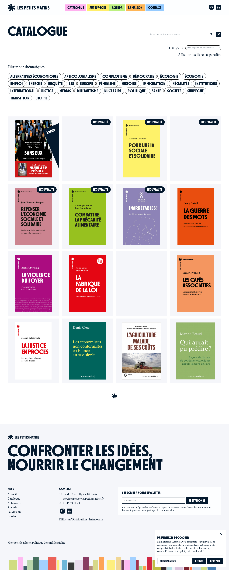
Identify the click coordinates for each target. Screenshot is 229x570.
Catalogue (75, 8)
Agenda (117, 8)
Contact (155, 8)
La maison (135, 8)
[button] (221, 534)
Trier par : (175, 48)
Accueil (12, 494)
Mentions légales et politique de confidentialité (36, 543)
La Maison (14, 511)
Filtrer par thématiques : (27, 67)
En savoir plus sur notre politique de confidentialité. (148, 510)
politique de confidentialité (192, 551)
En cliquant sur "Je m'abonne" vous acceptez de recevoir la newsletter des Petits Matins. (167, 509)
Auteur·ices (98, 8)
